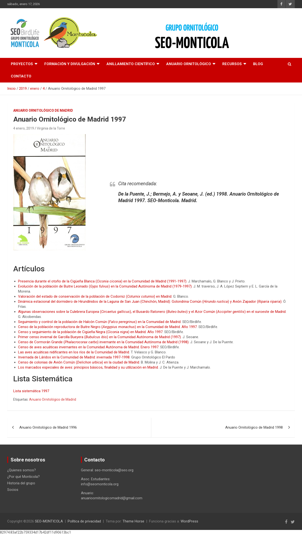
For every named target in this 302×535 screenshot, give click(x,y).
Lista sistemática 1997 (31, 391)
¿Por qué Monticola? (23, 476)
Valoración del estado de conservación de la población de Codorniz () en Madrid (94, 296)
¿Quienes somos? (21, 470)
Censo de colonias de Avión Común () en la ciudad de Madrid (78, 362)
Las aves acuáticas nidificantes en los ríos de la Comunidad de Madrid (73, 352)
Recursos (232, 64)
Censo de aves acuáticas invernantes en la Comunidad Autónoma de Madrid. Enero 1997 (88, 347)
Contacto (21, 76)
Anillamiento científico (130, 64)
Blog (258, 64)
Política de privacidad (84, 521)
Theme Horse (133, 521)
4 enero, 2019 (23, 128)
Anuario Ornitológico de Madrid (52, 399)
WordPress (189, 521)
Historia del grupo (21, 483)
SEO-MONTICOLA (49, 521)
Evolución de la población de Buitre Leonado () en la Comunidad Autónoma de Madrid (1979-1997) (105, 286)
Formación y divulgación (69, 64)
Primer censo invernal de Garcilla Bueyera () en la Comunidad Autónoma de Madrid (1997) (99, 337)
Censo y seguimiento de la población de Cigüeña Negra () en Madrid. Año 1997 (90, 332)
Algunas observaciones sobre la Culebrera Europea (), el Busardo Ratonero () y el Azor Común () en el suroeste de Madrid (152, 311)
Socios (12, 489)
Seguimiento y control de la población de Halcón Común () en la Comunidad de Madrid (99, 322)
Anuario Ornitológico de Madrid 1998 (254, 427)
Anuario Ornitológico (188, 64)
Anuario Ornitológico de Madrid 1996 (48, 427)
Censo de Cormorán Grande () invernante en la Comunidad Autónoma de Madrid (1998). (103, 342)
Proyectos (22, 64)
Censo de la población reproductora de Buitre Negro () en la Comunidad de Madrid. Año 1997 (107, 327)
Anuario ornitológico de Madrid (43, 110)
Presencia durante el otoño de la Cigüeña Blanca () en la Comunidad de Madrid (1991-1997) (102, 281)
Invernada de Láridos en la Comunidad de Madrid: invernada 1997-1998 (74, 357)
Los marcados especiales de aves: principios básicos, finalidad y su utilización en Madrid (88, 367)
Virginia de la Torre (51, 128)
